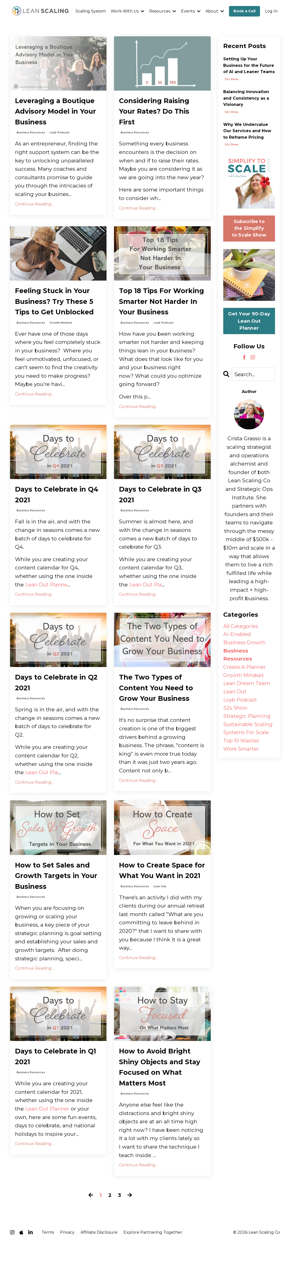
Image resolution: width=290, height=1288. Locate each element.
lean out (160, 935)
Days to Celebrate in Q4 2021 (54, 524)
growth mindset (61, 351)
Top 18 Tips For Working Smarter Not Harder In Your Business (161, 321)
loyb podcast (59, 148)
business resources (30, 148)
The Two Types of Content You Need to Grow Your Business (159, 721)
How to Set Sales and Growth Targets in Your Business (56, 911)
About (215, 11)
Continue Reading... (34, 220)
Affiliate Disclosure (99, 1275)
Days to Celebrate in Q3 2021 (158, 524)
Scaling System (91, 11)
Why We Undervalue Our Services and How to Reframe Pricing (247, 131)
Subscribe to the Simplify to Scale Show (249, 228)
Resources (162, 11)
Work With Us (127, 11)
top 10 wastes (241, 744)
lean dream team (247, 685)
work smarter (241, 753)
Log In (271, 11)
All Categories (241, 626)
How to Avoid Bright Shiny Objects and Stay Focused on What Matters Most (158, 1108)
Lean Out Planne (47, 615)
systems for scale (246, 736)
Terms (48, 1275)
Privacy (67, 1275)
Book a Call (245, 11)
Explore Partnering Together (153, 1275)
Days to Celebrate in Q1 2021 (54, 1096)
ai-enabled (237, 635)
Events (190, 11)
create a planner (245, 669)
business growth (245, 643)
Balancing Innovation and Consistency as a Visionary (246, 98)
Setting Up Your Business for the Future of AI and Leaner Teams (249, 65)
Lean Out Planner (48, 1149)
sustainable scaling (249, 727)
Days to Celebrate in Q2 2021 (54, 715)
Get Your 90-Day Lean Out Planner (249, 321)
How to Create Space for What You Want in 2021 (161, 911)
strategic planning (247, 719)
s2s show (231, 79)
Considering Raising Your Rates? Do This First (158, 113)
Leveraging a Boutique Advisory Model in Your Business (51, 119)
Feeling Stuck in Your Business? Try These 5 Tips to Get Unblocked (57, 321)
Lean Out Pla (146, 615)
